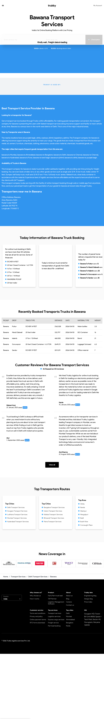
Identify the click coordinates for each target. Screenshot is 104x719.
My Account (97, 5)
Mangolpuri (84, 514)
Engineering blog (90, 596)
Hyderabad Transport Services (18, 522)
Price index (88, 602)
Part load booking (54, 626)
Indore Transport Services (53, 511)
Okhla (82, 504)
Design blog (88, 599)
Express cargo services (56, 620)
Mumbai (69, 616)
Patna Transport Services (52, 522)
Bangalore (69, 623)
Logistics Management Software (56, 603)
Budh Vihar (84, 522)
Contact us (70, 605)
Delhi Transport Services (16, 507)
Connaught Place (86, 525)
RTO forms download (37, 623)
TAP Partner (52, 599)
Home (5, 577)
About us (69, 596)
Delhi (68, 613)
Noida (68, 626)
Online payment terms (38, 620)
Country (5, 596)
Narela (82, 507)
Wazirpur (83, 511)
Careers (69, 602)
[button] (3, 6)
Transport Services (18, 577)
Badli (82, 518)
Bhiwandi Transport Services (54, 518)
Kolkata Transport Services (53, 514)
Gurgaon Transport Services (17, 511)
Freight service (53, 623)
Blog (67, 599)
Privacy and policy (36, 616)
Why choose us (35, 596)
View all (52, 465)
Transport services (54, 613)
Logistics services (54, 616)
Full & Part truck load (55, 596)
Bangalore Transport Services (54, 507)
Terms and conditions (37, 613)
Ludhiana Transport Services (17, 514)
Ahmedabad (70, 620)
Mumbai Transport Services (17, 518)
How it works (34, 599)
